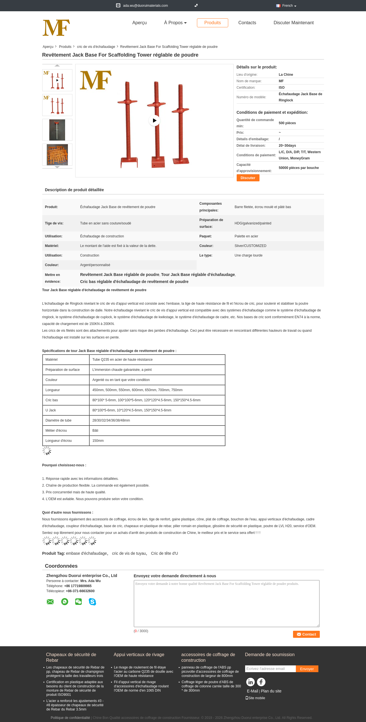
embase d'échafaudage (86, 553)
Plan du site (271, 691)
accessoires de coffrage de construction (208, 657)
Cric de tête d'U (164, 553)
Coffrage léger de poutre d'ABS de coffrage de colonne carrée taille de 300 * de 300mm (211, 686)
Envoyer (307, 669)
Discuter (248, 178)
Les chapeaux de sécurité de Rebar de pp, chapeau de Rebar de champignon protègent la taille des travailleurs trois (75, 671)
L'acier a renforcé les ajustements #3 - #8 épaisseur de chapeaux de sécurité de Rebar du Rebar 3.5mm (75, 705)
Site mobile (255, 698)
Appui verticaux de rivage (139, 654)
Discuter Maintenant (294, 22)
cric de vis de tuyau (129, 553)
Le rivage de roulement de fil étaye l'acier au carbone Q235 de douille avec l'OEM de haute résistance (143, 671)
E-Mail (252, 691)
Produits (212, 22)
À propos (173, 22)
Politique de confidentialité (70, 718)
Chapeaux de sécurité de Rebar (71, 657)
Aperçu (139, 22)
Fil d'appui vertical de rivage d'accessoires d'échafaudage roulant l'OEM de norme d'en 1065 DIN (141, 686)
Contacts (247, 22)
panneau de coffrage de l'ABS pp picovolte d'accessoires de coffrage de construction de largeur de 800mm (210, 671)
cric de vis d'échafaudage (96, 47)
